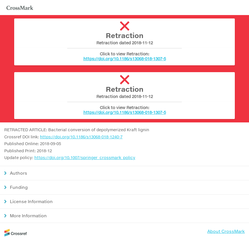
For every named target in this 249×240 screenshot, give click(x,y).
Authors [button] (18, 173)
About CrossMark (226, 231)
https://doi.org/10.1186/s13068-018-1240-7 (81, 136)
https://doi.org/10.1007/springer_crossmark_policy (84, 157)
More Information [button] (28, 215)
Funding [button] (19, 187)
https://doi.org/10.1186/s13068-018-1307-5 (124, 58)
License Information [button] (31, 201)
